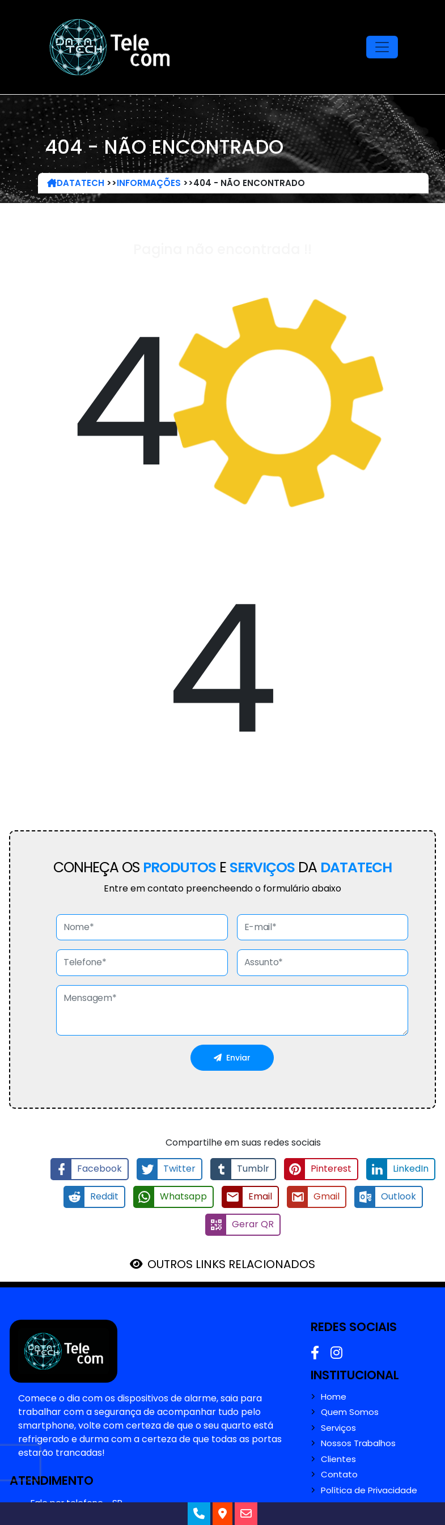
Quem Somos (350, 1412)
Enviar (232, 1057)
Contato (339, 1474)
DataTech (75, 183)
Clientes (338, 1459)
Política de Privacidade (369, 1490)
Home (333, 1397)
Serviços (338, 1428)
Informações (149, 183)
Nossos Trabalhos (358, 1443)
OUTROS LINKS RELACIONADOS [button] (231, 1264)
